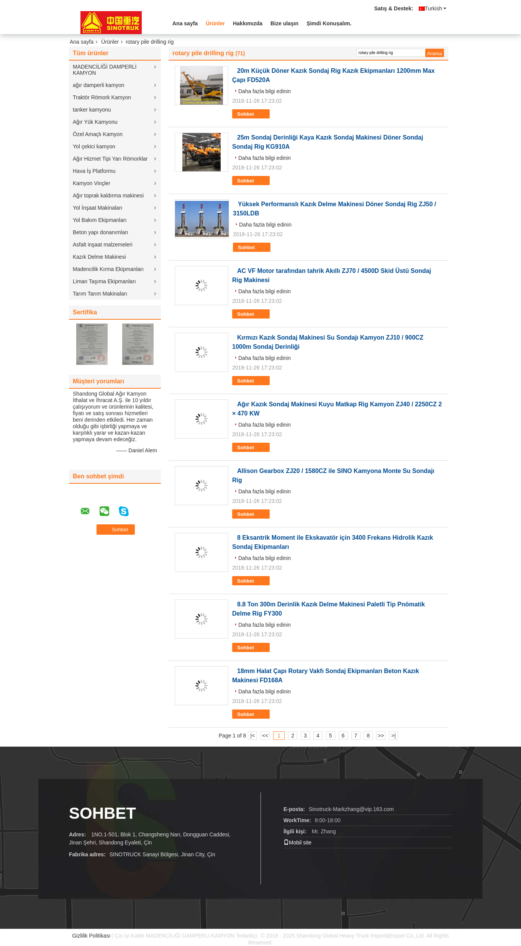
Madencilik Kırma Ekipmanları (108, 269)
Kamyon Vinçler (91, 183)
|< (253, 735)
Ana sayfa (185, 23)
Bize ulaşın (284, 23)
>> (381, 735)
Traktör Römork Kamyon (102, 97)
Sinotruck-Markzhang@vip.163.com (351, 809)
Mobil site (297, 842)
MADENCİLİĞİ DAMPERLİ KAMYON (104, 70)
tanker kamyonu (92, 110)
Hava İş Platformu (94, 171)
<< (265, 735)
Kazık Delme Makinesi (99, 257)
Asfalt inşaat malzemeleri (103, 244)
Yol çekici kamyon (94, 146)
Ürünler (215, 23)
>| (393, 735)
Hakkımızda (247, 23)
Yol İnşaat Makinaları (97, 208)
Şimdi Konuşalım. (328, 23)
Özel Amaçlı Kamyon (98, 134)
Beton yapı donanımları (100, 232)
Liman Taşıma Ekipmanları (104, 281)
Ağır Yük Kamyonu (95, 122)
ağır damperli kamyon (99, 85)
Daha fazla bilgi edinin (264, 91)
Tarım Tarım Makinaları (100, 294)
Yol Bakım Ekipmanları (99, 220)
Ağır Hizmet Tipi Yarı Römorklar (110, 159)
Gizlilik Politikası (91, 936)
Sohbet (251, 114)
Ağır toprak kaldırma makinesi (108, 195)
